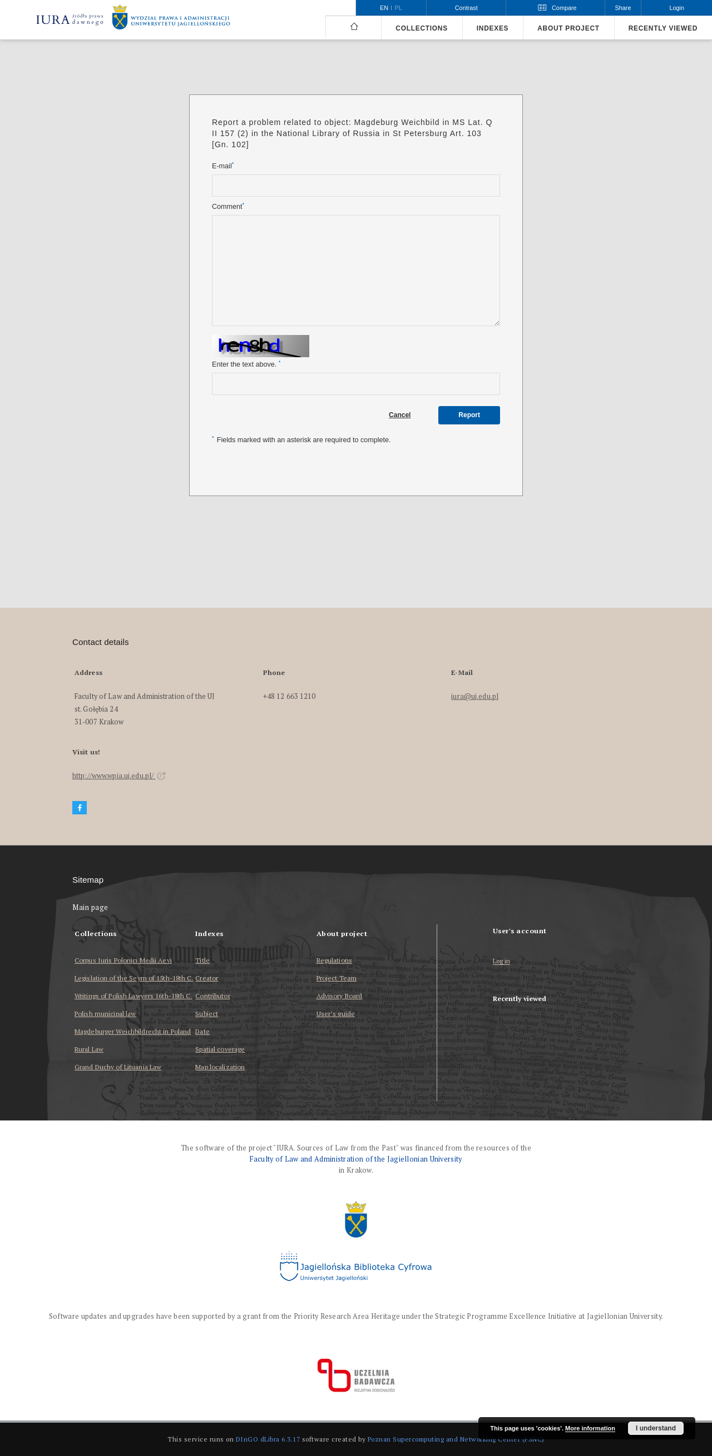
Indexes (492, 28)
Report (469, 415)
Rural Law (89, 1049)
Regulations (334, 960)
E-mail (223, 166)
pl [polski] (398, 8)
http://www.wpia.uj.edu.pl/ (119, 775)
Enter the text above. (246, 364)
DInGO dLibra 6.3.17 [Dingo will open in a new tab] (268, 1439)
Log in (502, 961)
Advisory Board (340, 996)
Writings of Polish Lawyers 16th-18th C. (133, 996)
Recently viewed (663, 28)
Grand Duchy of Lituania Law (118, 1067)
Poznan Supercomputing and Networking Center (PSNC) (456, 1439)
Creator (206, 978)
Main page (90, 907)
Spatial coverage (220, 1049)
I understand (656, 1428)
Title (202, 960)
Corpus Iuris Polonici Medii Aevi (123, 960)
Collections (421, 28)
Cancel (400, 415)
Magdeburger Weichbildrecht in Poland (133, 1031)
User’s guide (336, 1013)
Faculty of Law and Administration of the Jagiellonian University (356, 1159)
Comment (228, 206)
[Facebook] (79, 808)
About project (568, 28)
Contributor (212, 996)
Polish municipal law (105, 1013)
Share (623, 7)
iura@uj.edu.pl (474, 696)
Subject (206, 1013)
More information (590, 1428)
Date (202, 1031)
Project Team (337, 978)
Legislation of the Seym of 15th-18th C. (134, 978)
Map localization (220, 1067)
